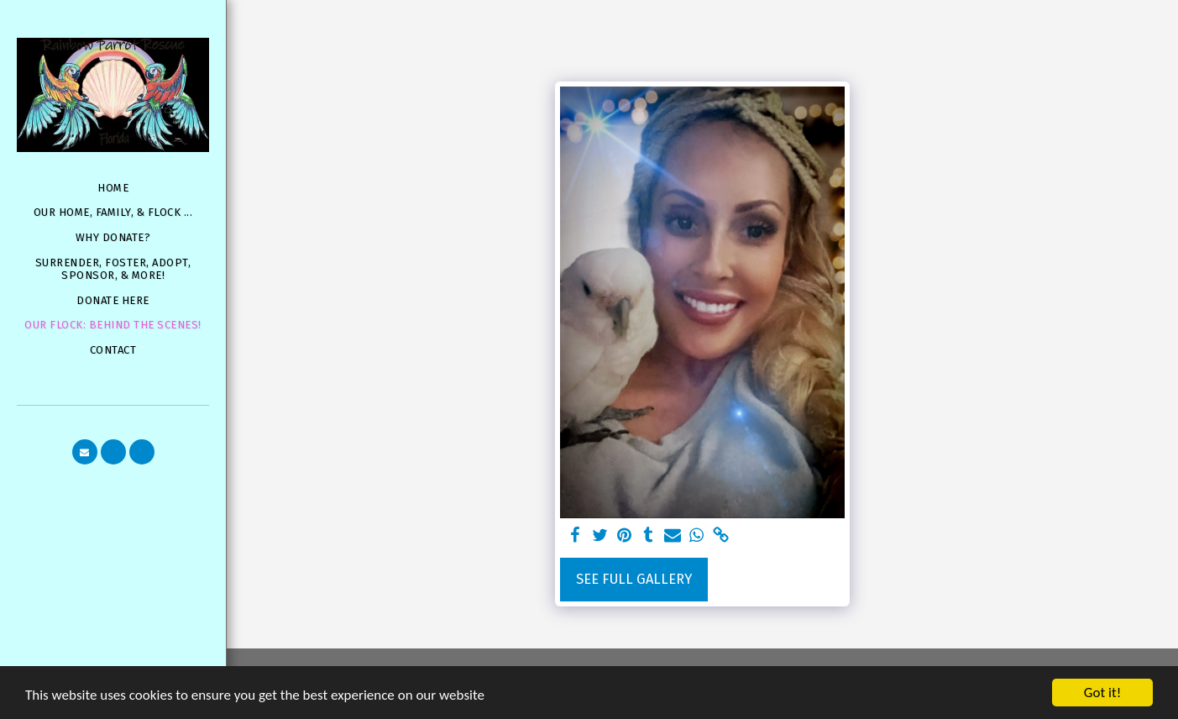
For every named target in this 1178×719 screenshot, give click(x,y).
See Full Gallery (634, 579)
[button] (84, 451)
